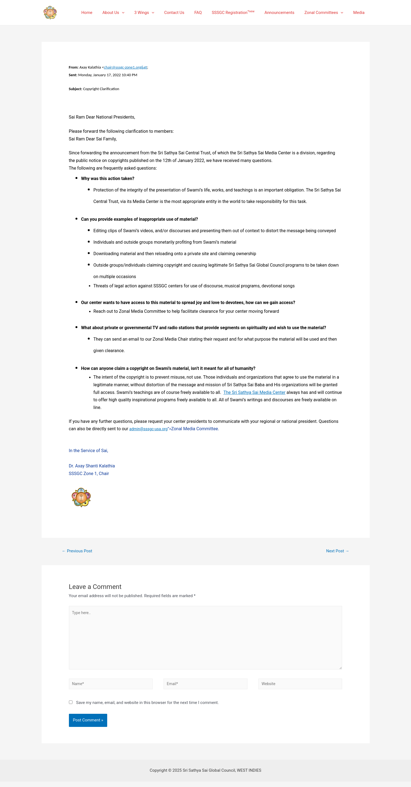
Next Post (336, 551)
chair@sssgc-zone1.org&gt (125, 67)
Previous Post (78, 551)
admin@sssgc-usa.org (149, 428)
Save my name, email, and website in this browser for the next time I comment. (147, 708)
